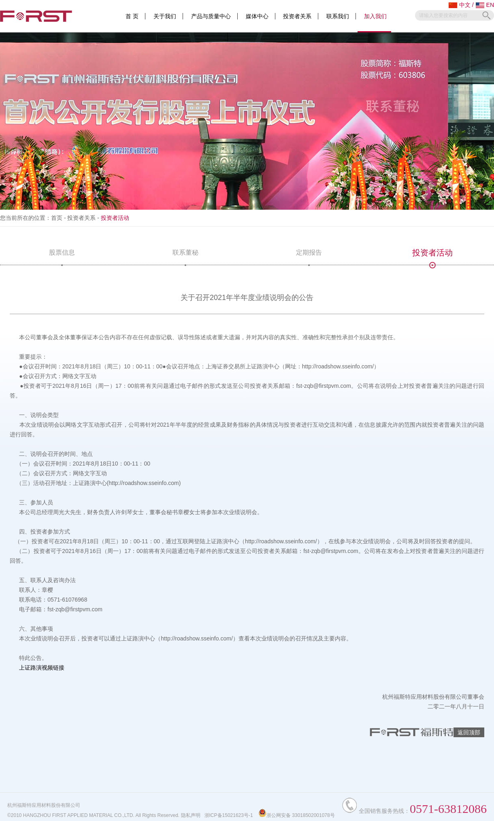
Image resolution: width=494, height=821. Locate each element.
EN (485, 5)
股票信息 (62, 257)
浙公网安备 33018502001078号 (296, 815)
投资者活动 (432, 256)
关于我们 (164, 16)
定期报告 (309, 257)
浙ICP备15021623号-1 (228, 815)
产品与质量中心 (211, 16)
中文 (460, 5)
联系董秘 (185, 257)
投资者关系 (297, 16)
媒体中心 (257, 16)
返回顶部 (469, 732)
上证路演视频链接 (41, 667)
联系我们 (337, 16)
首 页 (132, 16)
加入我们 (375, 16)
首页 (56, 218)
